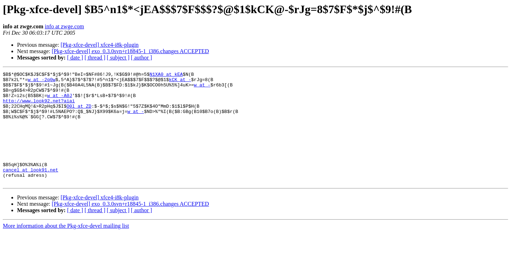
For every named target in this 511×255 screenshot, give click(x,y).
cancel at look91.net (30, 190)
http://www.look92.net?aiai (39, 107)
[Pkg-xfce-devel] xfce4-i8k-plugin (100, 45)
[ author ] (141, 58)
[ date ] (75, 58)
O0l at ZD (78, 113)
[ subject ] (118, 58)
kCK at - (180, 81)
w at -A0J (59, 100)
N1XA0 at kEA (166, 75)
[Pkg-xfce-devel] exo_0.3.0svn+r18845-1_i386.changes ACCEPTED (130, 51)
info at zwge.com (64, 26)
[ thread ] (94, 58)
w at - (202, 88)
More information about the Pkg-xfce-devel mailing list (66, 248)
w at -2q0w (41, 81)
